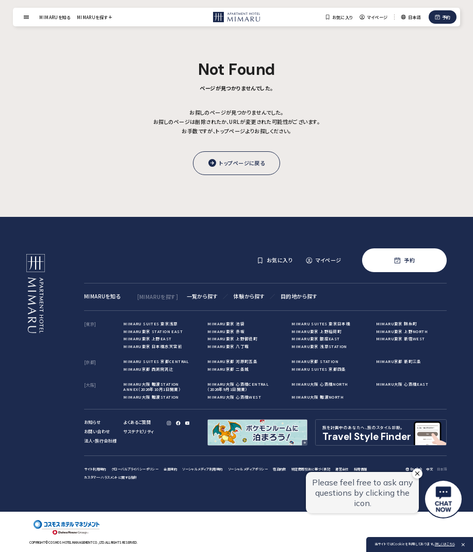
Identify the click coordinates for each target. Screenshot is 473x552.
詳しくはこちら (445, 544)
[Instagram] (169, 423)
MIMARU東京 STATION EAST (153, 331)
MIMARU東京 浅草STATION (319, 346)
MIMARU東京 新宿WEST (400, 338)
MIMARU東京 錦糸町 (396, 323)
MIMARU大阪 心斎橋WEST (234, 397)
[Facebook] (178, 423)
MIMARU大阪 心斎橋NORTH (319, 384)
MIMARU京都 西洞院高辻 (148, 369)
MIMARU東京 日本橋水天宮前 (152, 346)
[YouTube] (187, 423)
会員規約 (170, 469)
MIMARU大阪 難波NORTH (317, 397)
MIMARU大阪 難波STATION (150, 397)
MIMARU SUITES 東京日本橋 (320, 323)
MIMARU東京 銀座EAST (315, 338)
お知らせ (92, 422)
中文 (429, 469)
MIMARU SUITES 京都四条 (318, 369)
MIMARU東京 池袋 (225, 323)
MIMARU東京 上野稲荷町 (316, 331)
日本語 (442, 469)
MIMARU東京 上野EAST (147, 338)
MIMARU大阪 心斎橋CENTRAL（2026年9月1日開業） (238, 386)
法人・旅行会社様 (100, 440)
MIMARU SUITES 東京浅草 (150, 323)
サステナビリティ (138, 431)
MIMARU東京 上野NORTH (402, 331)
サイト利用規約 (95, 469)
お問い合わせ (97, 431)
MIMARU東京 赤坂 (225, 331)
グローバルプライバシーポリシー (134, 469)
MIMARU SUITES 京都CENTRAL (156, 361)
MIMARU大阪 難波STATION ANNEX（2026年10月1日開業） (152, 386)
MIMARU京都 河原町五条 (232, 361)
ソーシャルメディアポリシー (248, 469)
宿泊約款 (279, 469)
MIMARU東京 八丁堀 (228, 346)
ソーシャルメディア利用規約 (202, 469)
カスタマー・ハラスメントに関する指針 (110, 477)
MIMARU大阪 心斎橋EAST (402, 384)
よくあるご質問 (137, 422)
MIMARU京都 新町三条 (398, 361)
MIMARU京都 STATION (314, 361)
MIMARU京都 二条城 (228, 369)
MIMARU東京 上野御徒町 (232, 338)
